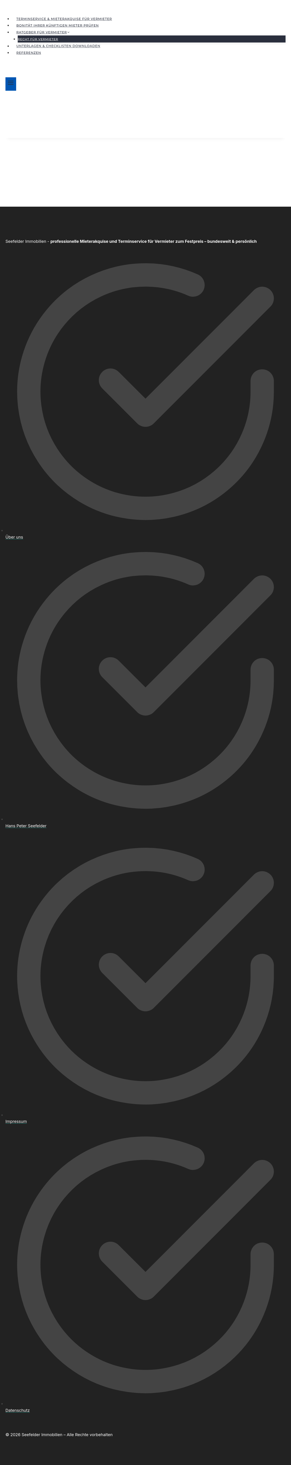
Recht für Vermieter (38, 39)
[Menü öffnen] (10, 84)
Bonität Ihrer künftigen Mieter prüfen (57, 25)
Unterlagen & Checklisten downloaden (58, 46)
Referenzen (28, 53)
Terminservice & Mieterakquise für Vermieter (64, 19)
